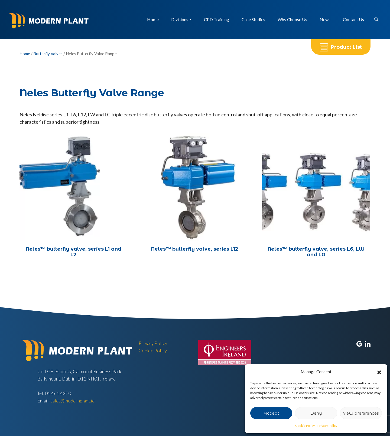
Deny (316, 413)
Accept (271, 413)
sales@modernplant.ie (72, 401)
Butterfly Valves (48, 53)
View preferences (361, 413)
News (325, 19)
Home (153, 19)
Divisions (179, 19)
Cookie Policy (305, 426)
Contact (353, 19)
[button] (379, 372)
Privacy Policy (327, 426)
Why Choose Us (292, 19)
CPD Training (216, 19)
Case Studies (253, 19)
